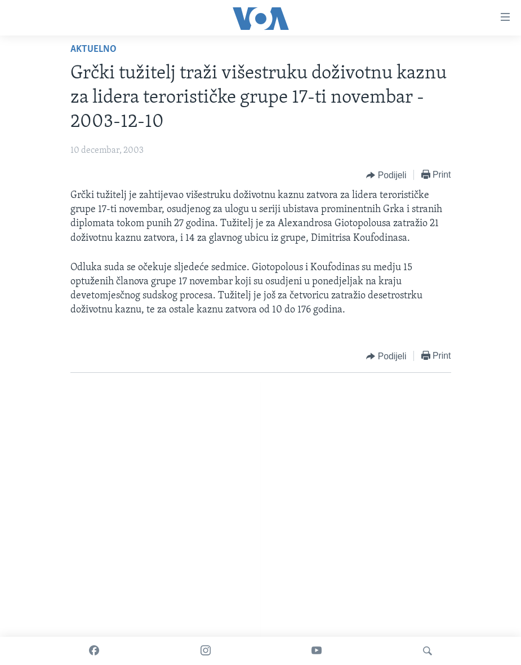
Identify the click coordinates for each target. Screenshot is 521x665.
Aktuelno (93, 49)
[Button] (386, 175)
